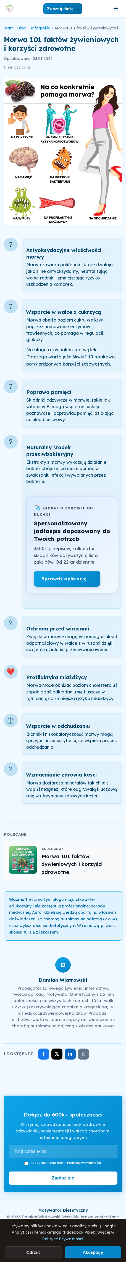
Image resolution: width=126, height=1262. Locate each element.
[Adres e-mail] (63, 1151)
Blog (21, 28)
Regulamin (56, 1163)
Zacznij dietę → (62, 8)
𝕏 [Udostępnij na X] (57, 1054)
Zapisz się (63, 1178)
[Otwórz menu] (116, 8)
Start (8, 28)
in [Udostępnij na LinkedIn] (70, 1054)
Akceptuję (93, 1252)
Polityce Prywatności (62, 1238)
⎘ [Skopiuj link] (83, 1054)
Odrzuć (33, 1252)
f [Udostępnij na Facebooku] (43, 1053)
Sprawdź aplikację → (67, 578)
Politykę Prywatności (84, 1163)
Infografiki (40, 28)
